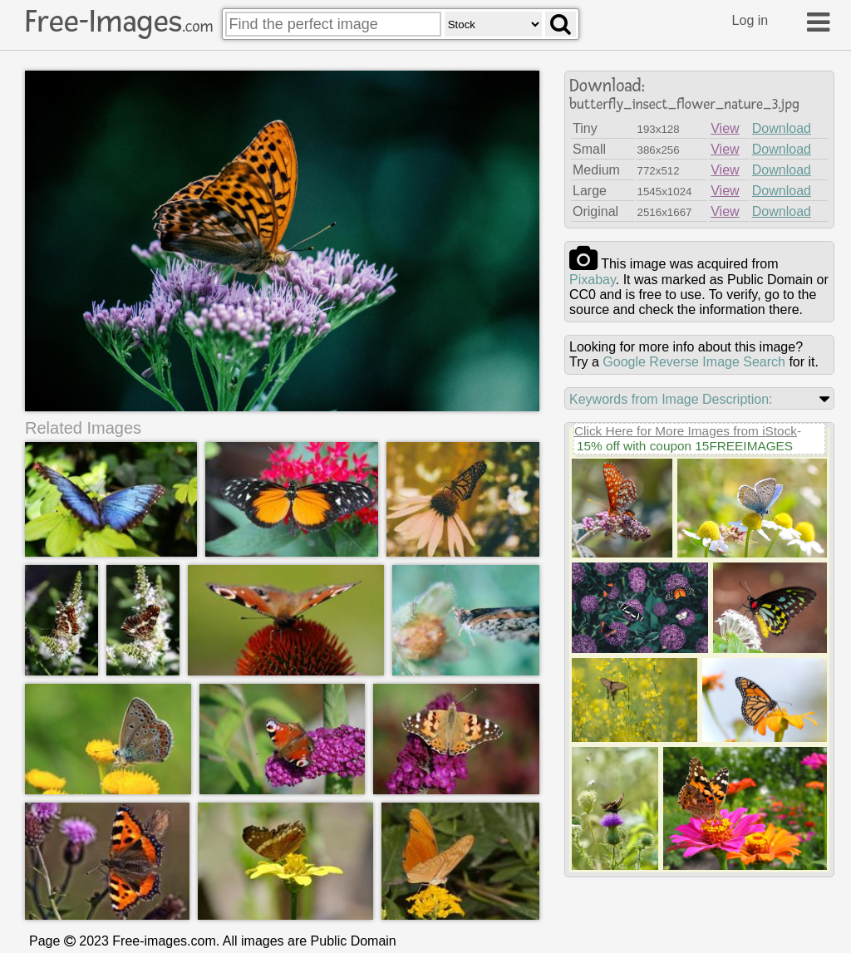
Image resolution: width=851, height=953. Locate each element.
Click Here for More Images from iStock (685, 431)
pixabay (592, 280)
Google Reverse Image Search (694, 362)
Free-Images (119, 21)
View (725, 128)
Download (781, 128)
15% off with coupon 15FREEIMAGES (685, 446)
